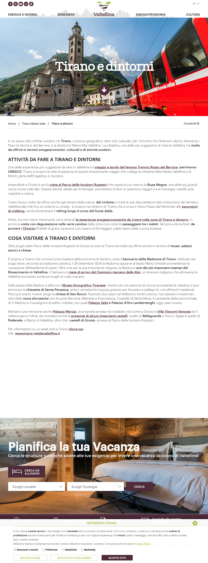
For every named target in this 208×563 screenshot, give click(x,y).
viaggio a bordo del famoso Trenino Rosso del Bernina (136, 167)
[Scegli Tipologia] (95, 486)
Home (12, 123)
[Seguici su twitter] (15, 4)
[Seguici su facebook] (10, 4)
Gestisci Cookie (30, 557)
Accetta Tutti (117, 557)
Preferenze (51, 549)
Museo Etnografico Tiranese (84, 285)
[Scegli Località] (36, 486)
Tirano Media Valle (33, 123)
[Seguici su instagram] (26, 4)
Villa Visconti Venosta (174, 311)
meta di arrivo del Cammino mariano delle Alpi (104, 272)
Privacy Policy (142, 543)
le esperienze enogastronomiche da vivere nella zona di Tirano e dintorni (132, 219)
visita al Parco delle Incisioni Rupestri (78, 184)
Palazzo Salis (98, 302)
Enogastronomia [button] (151, 14)
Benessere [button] (66, 14)
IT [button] (194, 4)
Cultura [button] (193, 14)
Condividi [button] (191, 123)
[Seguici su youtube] (21, 4)
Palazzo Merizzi (64, 311)
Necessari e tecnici (27, 549)
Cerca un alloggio (32, 471)
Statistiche (71, 549)
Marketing (89, 549)
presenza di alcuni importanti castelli (99, 316)
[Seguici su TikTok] (31, 4)
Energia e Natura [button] (22, 14)
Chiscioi (29, 228)
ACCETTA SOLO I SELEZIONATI (74, 557)
